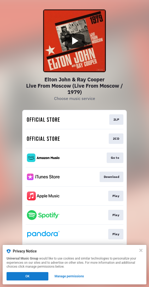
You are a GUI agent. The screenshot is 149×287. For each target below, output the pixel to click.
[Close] (141, 250)
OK (27, 276)
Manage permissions (69, 276)
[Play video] (74, 40)
